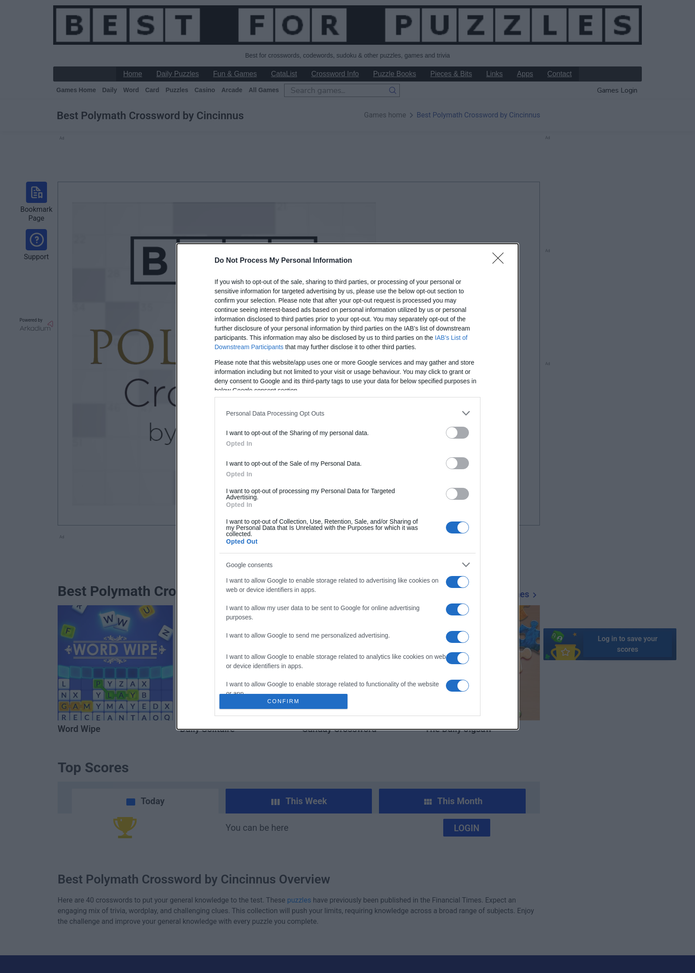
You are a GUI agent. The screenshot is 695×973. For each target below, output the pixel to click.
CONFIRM (283, 701)
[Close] (500, 261)
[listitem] (347, 413)
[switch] (457, 433)
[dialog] (347, 486)
